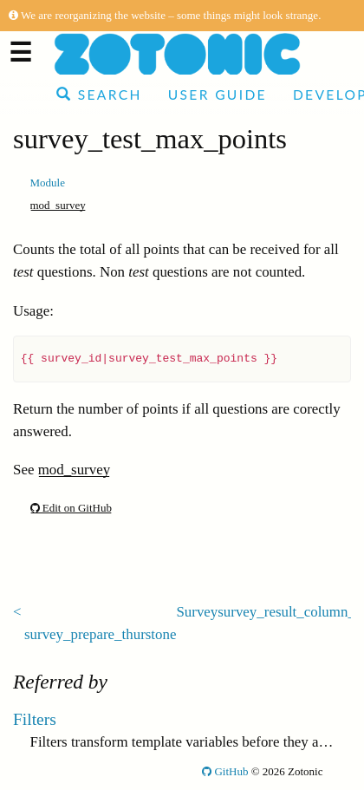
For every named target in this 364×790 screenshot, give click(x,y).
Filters (34, 719)
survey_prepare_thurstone (100, 634)
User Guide (217, 94)
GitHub (225, 771)
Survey (197, 612)
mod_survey (58, 205)
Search (99, 94)
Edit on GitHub (71, 507)
